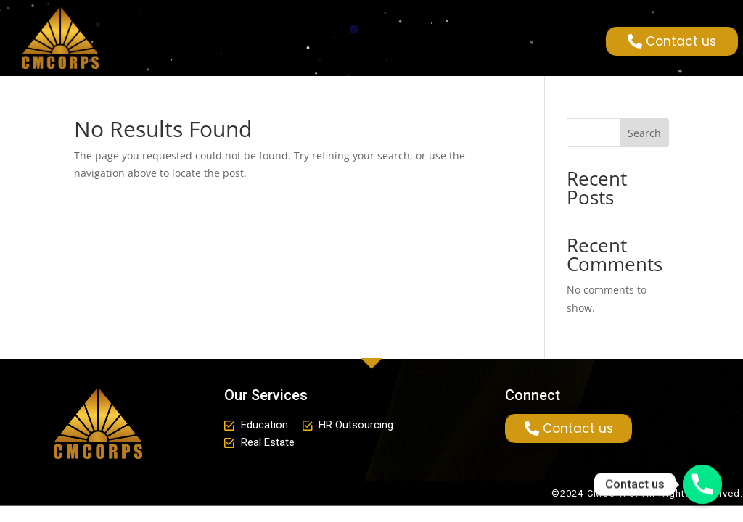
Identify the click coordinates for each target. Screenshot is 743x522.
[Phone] (702, 484)
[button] (354, 29)
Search (644, 133)
